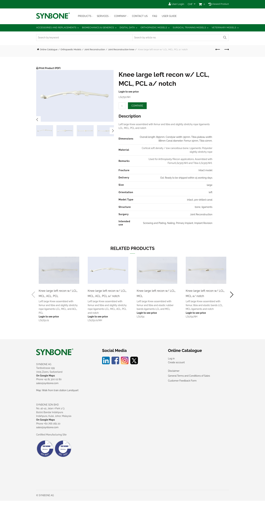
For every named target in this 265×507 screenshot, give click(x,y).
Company (120, 16)
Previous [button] (37, 119)
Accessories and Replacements (56, 27)
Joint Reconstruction (94, 49)
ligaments (207, 207)
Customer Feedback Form (182, 387)
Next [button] (113, 130)
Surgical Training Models (189, 27)
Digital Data (127, 27)
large (209, 185)
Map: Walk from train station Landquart (57, 396)
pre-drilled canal (203, 199)
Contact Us (140, 16)
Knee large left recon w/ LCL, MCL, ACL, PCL (57, 296)
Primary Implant (184, 223)
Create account (176, 368)
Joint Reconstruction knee (121, 49)
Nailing (171, 223)
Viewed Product (218, 4)
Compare (137, 105)
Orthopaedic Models (153, 27)
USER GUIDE (169, 16)
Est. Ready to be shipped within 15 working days (186, 177)
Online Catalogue (48, 49)
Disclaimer (173, 377)
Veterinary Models (224, 27)
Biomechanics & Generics (98, 27)
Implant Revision (203, 223)
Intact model (205, 170)
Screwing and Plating (154, 223)
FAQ (154, 16)
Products (84, 16)
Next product (226, 49)
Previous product (218, 49)
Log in (171, 365)
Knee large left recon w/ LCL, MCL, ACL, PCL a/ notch (106, 296)
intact (190, 199)
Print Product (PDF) (50, 68)
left (210, 192)
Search (224, 37)
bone (197, 207)
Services (103, 16)
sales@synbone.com (47, 389)
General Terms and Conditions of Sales (189, 382)
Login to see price (129, 91)
